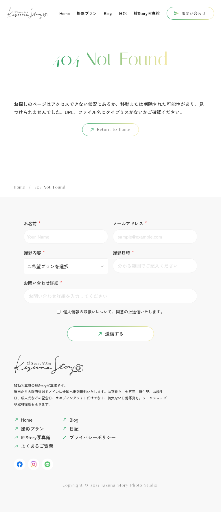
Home (19, 187)
